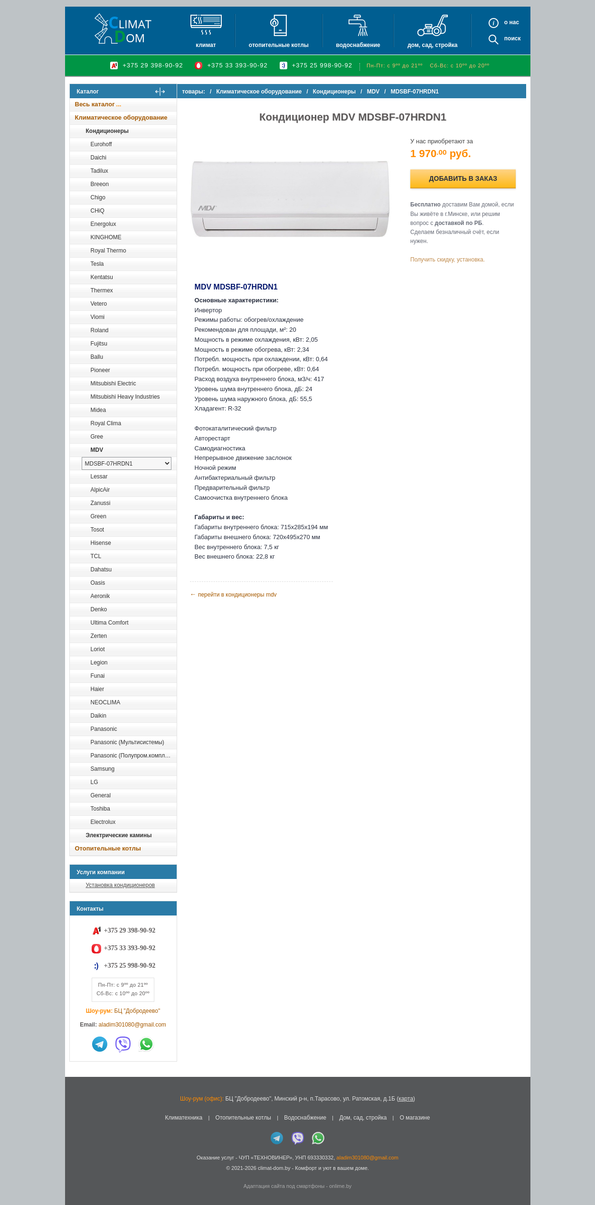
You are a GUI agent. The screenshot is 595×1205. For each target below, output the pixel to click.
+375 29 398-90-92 (153, 65)
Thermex (102, 290)
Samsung (103, 769)
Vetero (99, 303)
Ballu (97, 357)
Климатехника (184, 1117)
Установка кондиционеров (120, 885)
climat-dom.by (274, 1168)
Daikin (98, 715)
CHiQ (97, 210)
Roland (100, 330)
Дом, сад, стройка (432, 45)
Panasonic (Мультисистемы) (127, 742)
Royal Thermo (108, 250)
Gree (97, 436)
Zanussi (101, 503)
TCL (96, 556)
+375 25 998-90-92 (322, 65)
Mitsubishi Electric (113, 383)
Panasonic (104, 729)
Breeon (100, 184)
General (101, 795)
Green (98, 516)
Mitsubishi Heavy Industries (125, 396)
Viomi (98, 317)
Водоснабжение (358, 45)
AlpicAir (100, 489)
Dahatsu (101, 569)
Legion (99, 662)
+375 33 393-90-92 (237, 65)
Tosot (97, 529)
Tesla (97, 264)
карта (405, 1098)
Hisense (101, 543)
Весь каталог (95, 104)
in (78, 1175)
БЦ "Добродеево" (137, 1011)
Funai (98, 676)
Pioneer (100, 370)
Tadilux (99, 171)
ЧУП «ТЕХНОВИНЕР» (266, 1157)
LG (94, 782)
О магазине (415, 1117)
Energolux (103, 224)
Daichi (98, 157)
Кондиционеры (107, 131)
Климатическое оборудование (121, 117)
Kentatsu (102, 277)
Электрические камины (119, 835)
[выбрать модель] (126, 463)
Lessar (99, 476)
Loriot (98, 649)
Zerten (99, 636)
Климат (206, 45)
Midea (98, 410)
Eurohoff (101, 144)
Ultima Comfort (110, 622)
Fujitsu (99, 343)
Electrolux (103, 822)
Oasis (98, 582)
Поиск (512, 38)
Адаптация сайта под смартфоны (284, 1186)
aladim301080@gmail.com (132, 1024)
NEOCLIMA (106, 702)
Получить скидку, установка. (450, 259)
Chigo (98, 197)
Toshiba (100, 808)
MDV (97, 450)
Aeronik (100, 596)
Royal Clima (106, 423)
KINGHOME (106, 237)
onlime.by (340, 1186)
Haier (97, 689)
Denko (99, 609)
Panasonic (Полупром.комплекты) (133, 755)
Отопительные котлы (279, 45)
